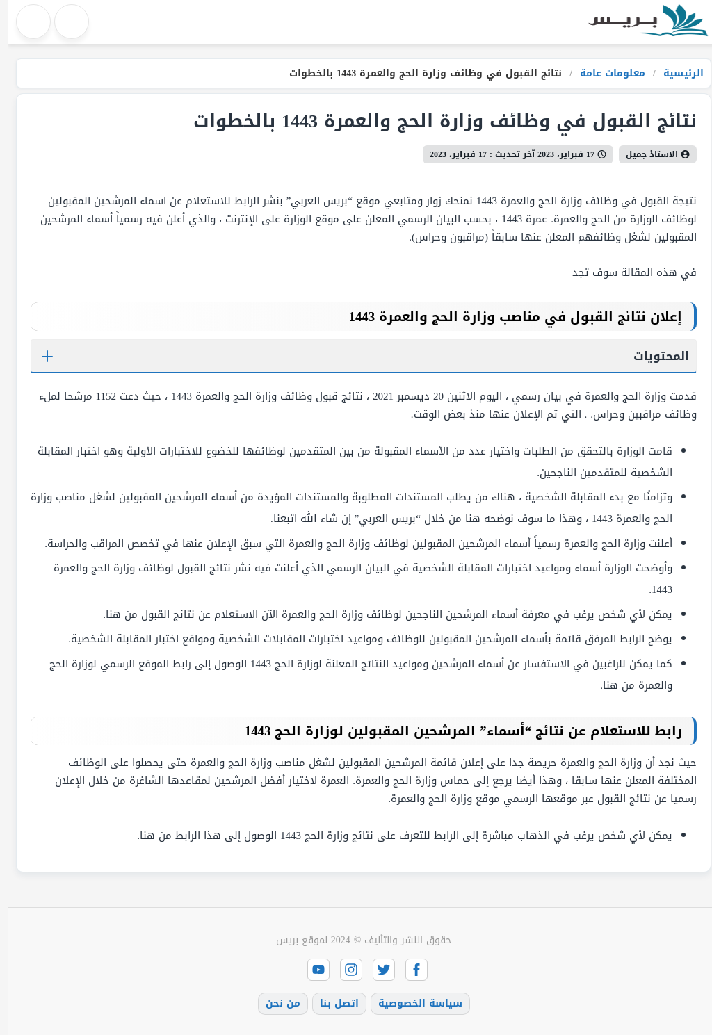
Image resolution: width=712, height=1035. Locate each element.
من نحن (275, 1003)
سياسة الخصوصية (413, 1003)
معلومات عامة (603, 73)
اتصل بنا (331, 1003)
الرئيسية (674, 73)
